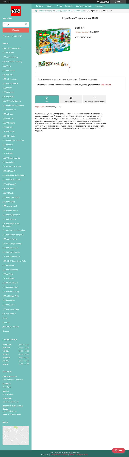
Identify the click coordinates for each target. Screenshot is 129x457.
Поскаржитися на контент (59, 454)
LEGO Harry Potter (11, 287)
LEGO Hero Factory (11, 292)
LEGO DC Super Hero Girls (14, 261)
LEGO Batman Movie (11, 256)
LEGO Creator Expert (12, 101)
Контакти (68, 6)
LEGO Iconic (8, 149)
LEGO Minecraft (9, 184)
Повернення (100, 6)
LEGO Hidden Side (11, 296)
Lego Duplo (39, 107)
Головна (39, 6)
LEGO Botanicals (10, 79)
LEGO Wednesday (10, 270)
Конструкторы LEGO (11, 48)
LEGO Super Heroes (11, 252)
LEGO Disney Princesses (13, 105)
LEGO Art (7, 66)
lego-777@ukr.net (10, 411)
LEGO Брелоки (9, 313)
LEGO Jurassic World (12, 166)
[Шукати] (26, 24)
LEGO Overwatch (10, 206)
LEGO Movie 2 (9, 171)
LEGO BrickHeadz (10, 83)
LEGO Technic (9, 265)
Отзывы (6, 322)
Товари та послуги (46, 11)
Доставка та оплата (84, 6)
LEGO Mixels (8, 193)
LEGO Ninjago (9, 202)
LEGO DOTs (8, 118)
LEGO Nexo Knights (11, 197)
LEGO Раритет (9, 305)
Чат (118, 450)
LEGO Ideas (8, 153)
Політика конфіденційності (78, 454)
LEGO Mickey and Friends (14, 175)
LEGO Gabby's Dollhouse (13, 140)
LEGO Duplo (8, 114)
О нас (5, 318)
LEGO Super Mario (11, 248)
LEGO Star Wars (10, 239)
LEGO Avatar (8, 53)
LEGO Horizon (9, 300)
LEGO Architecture (10, 57)
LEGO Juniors (8, 162)
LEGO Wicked (8, 278)
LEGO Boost (8, 74)
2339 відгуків (104, 2)
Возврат (6, 331)
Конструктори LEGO (64, 11)
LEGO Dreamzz (9, 110)
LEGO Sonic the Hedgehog (14, 230)
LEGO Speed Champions (13, 235)
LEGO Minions (9, 188)
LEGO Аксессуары (11, 309)
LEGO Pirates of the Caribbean (11, 224)
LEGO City (7, 88)
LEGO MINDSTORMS (12, 180)
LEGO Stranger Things (12, 243)
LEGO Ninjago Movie (11, 215)
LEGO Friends (9, 131)
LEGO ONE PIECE (11, 210)
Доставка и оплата (11, 327)
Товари (49, 6)
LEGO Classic (8, 92)
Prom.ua (76, 452)
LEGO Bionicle (9, 70)
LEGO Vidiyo (8, 274)
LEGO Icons (8, 145)
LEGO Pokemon (9, 219)
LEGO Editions (9, 123)
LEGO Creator (9, 96)
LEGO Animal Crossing (12, 61)
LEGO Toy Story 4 (10, 283)
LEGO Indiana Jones (11, 158)
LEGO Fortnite (9, 136)
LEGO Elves (8, 127)
